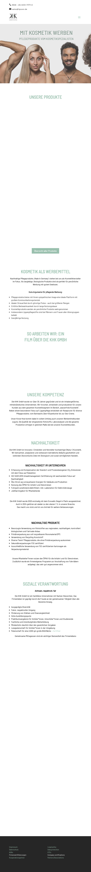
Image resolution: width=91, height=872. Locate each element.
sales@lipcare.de (19, 9)
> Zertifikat (55, 631)
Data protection (53, 849)
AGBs (11, 852)
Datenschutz (13, 849)
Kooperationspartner (17, 857)
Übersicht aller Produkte (45, 250)
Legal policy (52, 847)
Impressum (13, 847)
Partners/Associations (56, 857)
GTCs (49, 852)
